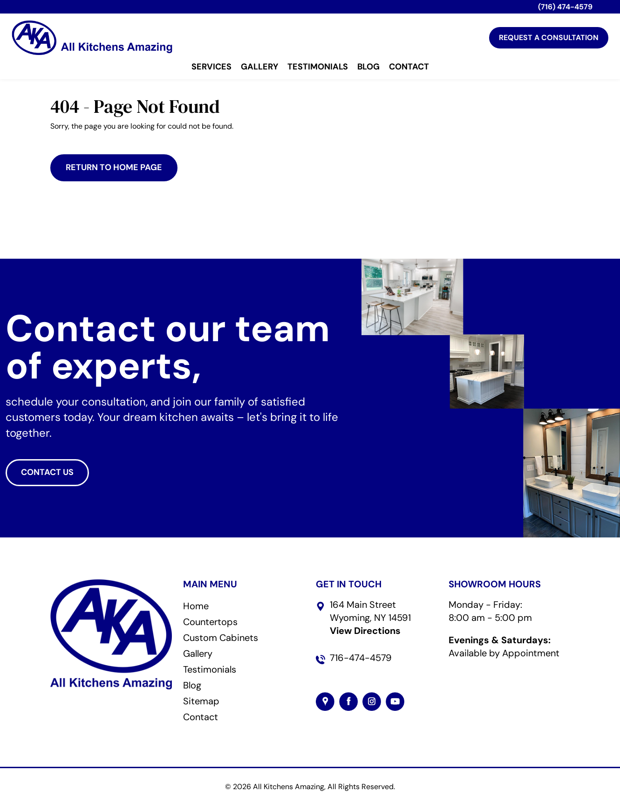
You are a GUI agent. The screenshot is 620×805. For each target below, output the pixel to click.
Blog (368, 67)
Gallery (259, 67)
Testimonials (317, 67)
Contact (409, 67)
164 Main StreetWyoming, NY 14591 (370, 618)
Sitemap (201, 701)
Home (196, 606)
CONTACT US (47, 472)
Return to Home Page (114, 167)
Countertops (210, 622)
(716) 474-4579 (565, 6)
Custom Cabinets (220, 638)
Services (211, 67)
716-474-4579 (361, 658)
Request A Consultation (549, 37)
